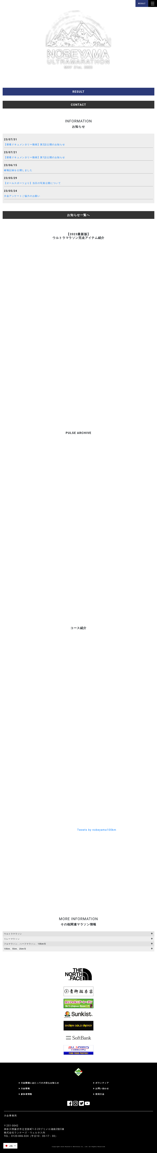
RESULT (142, 3)
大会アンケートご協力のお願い (22, 196)
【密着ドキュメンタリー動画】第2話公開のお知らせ (34, 144)
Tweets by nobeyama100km (96, 829)
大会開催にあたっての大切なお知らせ (40, 1083)
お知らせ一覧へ (78, 215)
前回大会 (99, 1094)
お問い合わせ (102, 1088)
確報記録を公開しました (18, 170)
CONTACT (78, 104)
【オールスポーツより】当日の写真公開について (32, 183)
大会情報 (25, 1088)
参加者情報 (26, 1094)
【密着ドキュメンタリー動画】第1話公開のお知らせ (34, 157)
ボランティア (102, 1083)
